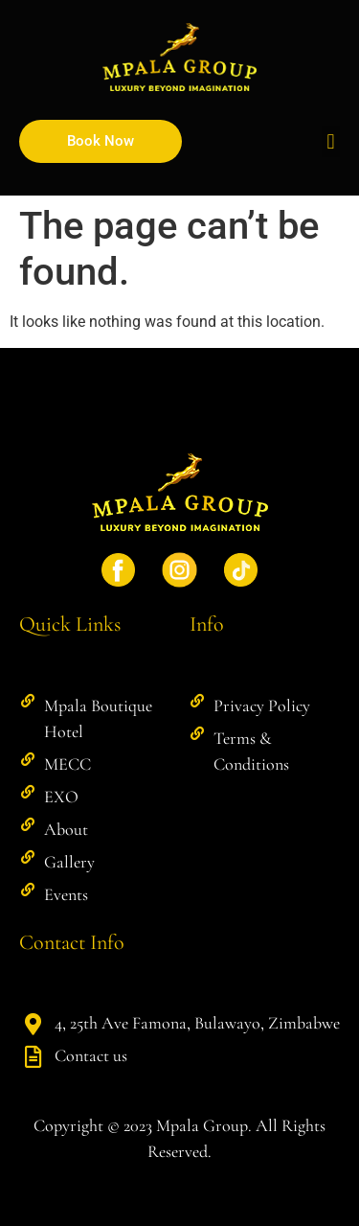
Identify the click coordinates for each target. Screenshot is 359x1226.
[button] (331, 141)
